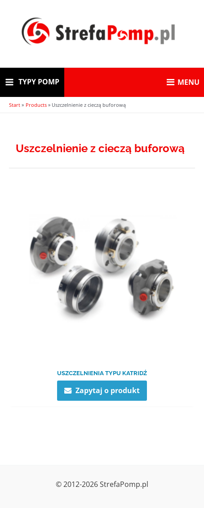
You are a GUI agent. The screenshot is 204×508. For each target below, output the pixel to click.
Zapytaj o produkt (107, 390)
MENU (183, 82)
